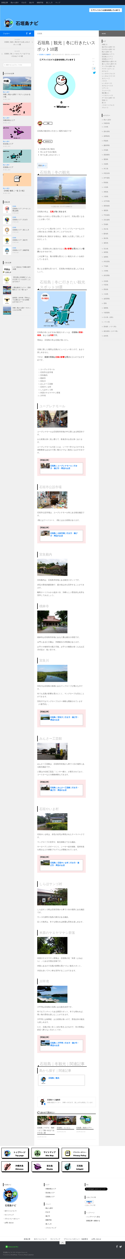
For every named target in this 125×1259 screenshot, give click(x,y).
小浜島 (106, 294)
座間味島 (107, 136)
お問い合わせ (9, 1223)
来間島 (106, 252)
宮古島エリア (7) (107, 57)
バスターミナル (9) (108, 105)
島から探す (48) (107, 52)
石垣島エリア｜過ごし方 (20, 230)
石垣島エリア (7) (107, 59)
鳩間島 (106, 308)
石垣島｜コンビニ (63, 1128)
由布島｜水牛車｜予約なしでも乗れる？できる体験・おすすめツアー (21, 300)
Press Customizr (29, 1255)
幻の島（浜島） (109, 317)
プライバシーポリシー (12, 1219)
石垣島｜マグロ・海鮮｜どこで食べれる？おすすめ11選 (45, 1130)
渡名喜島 (107, 131)
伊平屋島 (107, 178)
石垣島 (39, 34)
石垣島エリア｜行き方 (20, 220)
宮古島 (106, 249)
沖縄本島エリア (9, 120)
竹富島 (106, 285)
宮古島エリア (8, 144)
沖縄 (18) (104, 44)
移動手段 (40, 3)
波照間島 (107, 299)
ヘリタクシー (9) (107, 95)
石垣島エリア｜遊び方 (20, 240)
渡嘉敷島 (107, 155)
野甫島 (106, 182)
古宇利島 (107, 201)
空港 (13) (104, 100)
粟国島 (106, 159)
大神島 (106, 271)
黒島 (105, 303)
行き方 (24, 3)
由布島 (106, 336)
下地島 (106, 266)
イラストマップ (50, 1228)
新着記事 (4, 3)
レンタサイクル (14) (108, 74)
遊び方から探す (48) (108, 47)
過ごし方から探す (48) (109, 64)
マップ (57, 3)
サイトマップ (9, 1215)
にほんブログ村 (90, 1205)
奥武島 (106, 238)
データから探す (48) (108, 98)
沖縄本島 (107, 123)
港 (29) (104, 103)
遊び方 (31, 3)
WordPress (14, 1255)
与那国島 (107, 313)
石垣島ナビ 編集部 (45, 54)
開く (44, 166)
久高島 (106, 187)
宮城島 (106, 224)
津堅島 (106, 192)
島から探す (15, 3)
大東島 (106, 196)
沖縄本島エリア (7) (108, 54)
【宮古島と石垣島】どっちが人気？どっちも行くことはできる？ (21, 279)
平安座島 (107, 215)
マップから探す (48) (108, 66)
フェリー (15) (106, 90)
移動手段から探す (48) (109, 61)
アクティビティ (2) (108, 69)
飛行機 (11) (105, 93)
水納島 (106, 164)
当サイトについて (11, 1211)
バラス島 (107, 322)
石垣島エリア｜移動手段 (20, 250)
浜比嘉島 (107, 220)
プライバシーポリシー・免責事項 (76, 1239)
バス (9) (104, 81)
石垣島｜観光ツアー (84, 1128)
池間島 (106, 257)
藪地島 (106, 234)
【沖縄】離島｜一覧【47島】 (14, 191)
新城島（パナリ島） (110, 326)
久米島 (106, 127)
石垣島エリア (8, 167)
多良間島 (107, 275)
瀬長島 (106, 243)
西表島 (106, 289)
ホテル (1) (105, 71)
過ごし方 (49, 3)
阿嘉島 (106, 141)
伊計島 (106, 229)
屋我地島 (107, 206)
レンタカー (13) (107, 83)
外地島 (106, 150)
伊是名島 (107, 173)
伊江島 (106, 169)
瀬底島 (106, 210)
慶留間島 (107, 145)
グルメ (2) (105, 107)
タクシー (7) (106, 78)
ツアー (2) (105, 88)
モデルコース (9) (107, 86)
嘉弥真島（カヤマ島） (111, 331)
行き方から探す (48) (108, 49)
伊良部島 (107, 261)
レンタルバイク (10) (108, 76)
